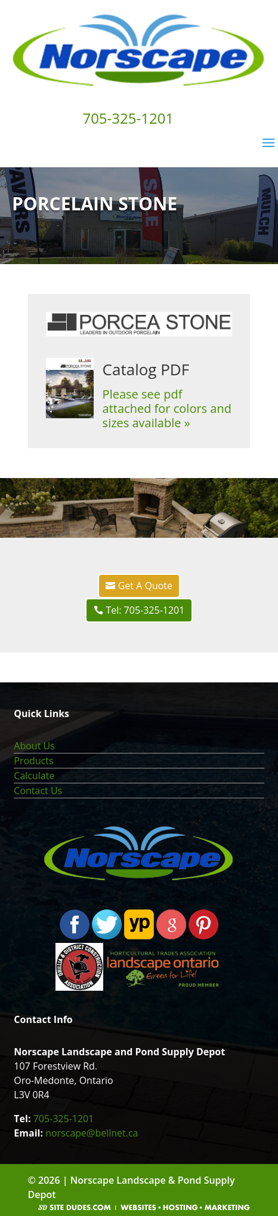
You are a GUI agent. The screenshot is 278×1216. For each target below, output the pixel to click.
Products (33, 760)
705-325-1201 (63, 1118)
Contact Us (38, 790)
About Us (34, 745)
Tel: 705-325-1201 (145, 610)
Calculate (34, 775)
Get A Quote (145, 585)
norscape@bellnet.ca (91, 1133)
